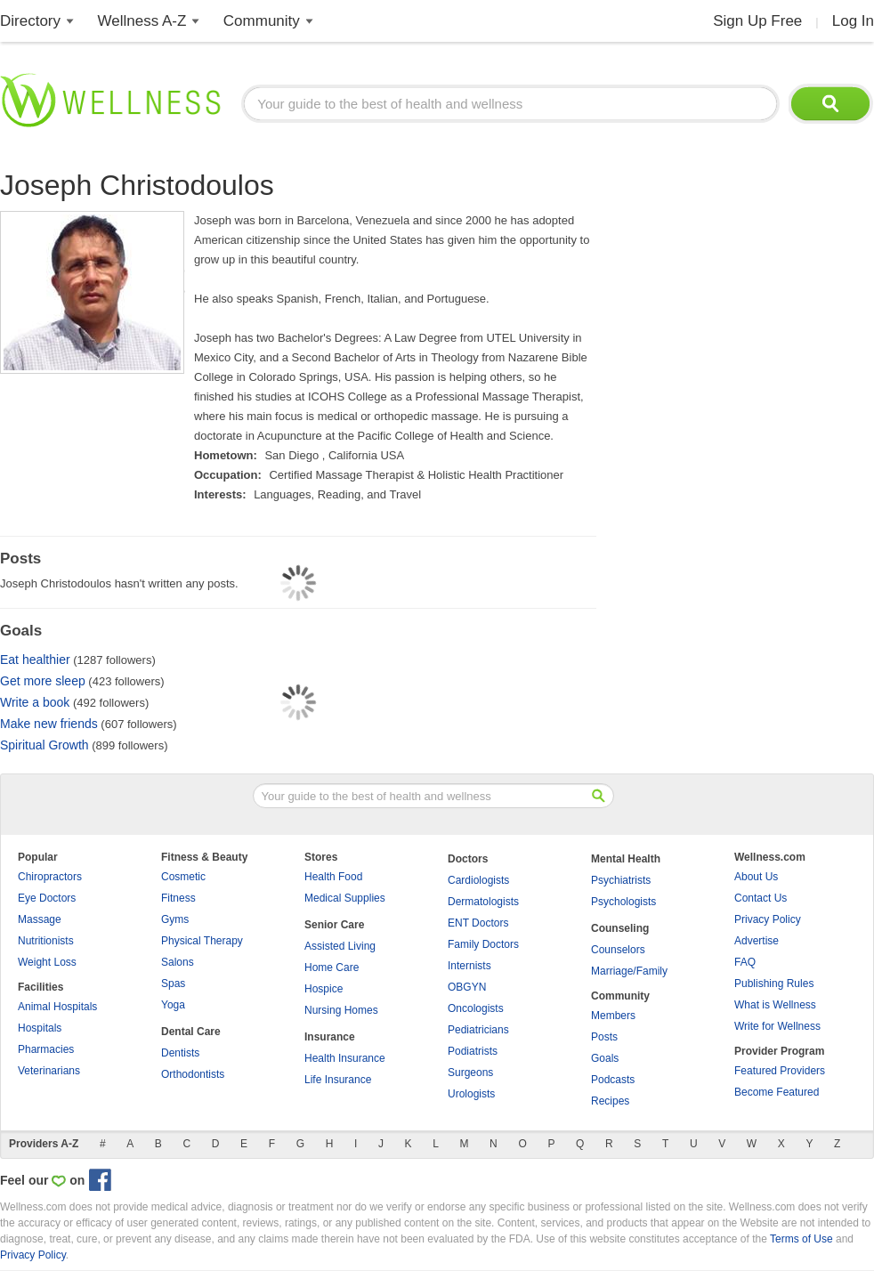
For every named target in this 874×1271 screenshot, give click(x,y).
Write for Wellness (777, 1026)
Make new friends (49, 723)
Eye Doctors (47, 898)
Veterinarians (49, 1071)
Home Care (331, 967)
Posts (604, 1037)
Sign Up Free (757, 20)
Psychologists (623, 901)
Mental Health (625, 859)
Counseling (620, 928)
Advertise (756, 941)
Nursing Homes (341, 1010)
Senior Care (334, 925)
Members (613, 1015)
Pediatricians (478, 1030)
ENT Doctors (478, 923)
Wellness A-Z (142, 20)
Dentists (180, 1053)
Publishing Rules (773, 983)
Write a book (34, 702)
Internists (469, 965)
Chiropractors (50, 876)
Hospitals (39, 1028)
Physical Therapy (202, 941)
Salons (177, 962)
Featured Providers (779, 1071)
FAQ (745, 962)
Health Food (333, 876)
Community (261, 20)
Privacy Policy (767, 919)
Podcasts (613, 1079)
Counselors (618, 949)
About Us (756, 876)
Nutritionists (46, 941)
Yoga (173, 1005)
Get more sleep (42, 681)
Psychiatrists (621, 880)
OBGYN (467, 987)
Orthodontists (192, 1074)
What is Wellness (775, 1005)
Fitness (178, 898)
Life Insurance (337, 1079)
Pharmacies (46, 1049)
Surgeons (470, 1072)
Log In (853, 20)
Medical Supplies (344, 898)
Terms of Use (801, 1239)
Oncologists (476, 1008)
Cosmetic (183, 876)
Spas (173, 983)
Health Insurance (344, 1058)
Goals (605, 1058)
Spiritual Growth (44, 745)
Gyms (175, 919)
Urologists (471, 1094)
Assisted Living (340, 946)
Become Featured (776, 1092)
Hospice (323, 989)
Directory (30, 20)
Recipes (610, 1101)
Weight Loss (47, 962)
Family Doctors (483, 944)
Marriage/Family (629, 971)
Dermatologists (483, 901)
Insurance (329, 1037)
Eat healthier (35, 659)
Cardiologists (478, 880)
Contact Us (760, 898)
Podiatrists (473, 1051)
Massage (39, 919)
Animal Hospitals (57, 1006)
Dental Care (191, 1031)
